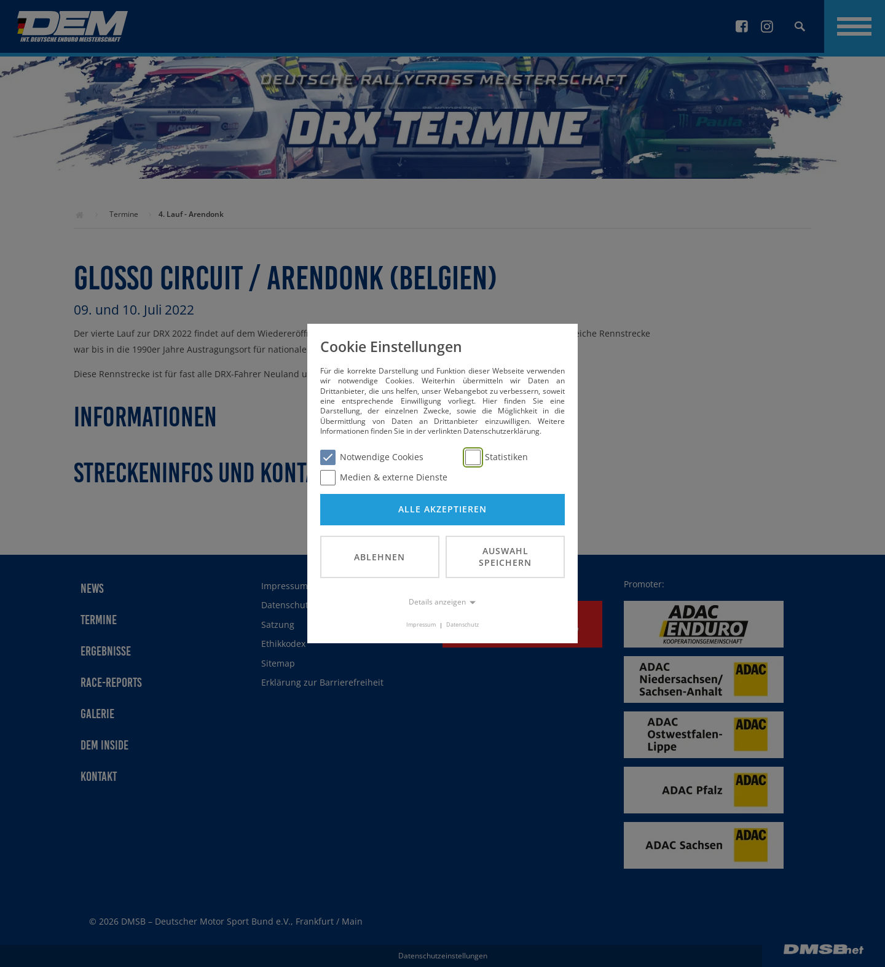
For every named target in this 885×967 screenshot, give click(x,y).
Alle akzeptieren (442, 509)
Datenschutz (462, 625)
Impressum (421, 625)
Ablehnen (379, 557)
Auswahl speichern (505, 556)
